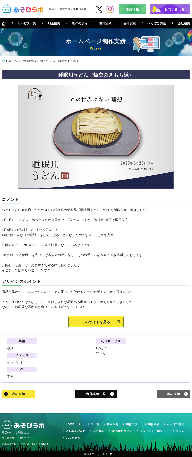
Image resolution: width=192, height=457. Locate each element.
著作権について (122, 430)
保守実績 (130, 23)
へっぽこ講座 (157, 23)
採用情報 (132, 9)
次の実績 (18, 394)
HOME (70, 424)
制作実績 (105, 23)
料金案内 (54, 23)
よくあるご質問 (75, 430)
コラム (180, 430)
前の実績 (173, 394)
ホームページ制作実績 (22, 61)
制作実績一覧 (96, 394)
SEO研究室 (73, 437)
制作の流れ (80, 23)
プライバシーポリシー (154, 430)
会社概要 (184, 23)
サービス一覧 (27, 23)
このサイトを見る (96, 322)
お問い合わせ (174, 9)
